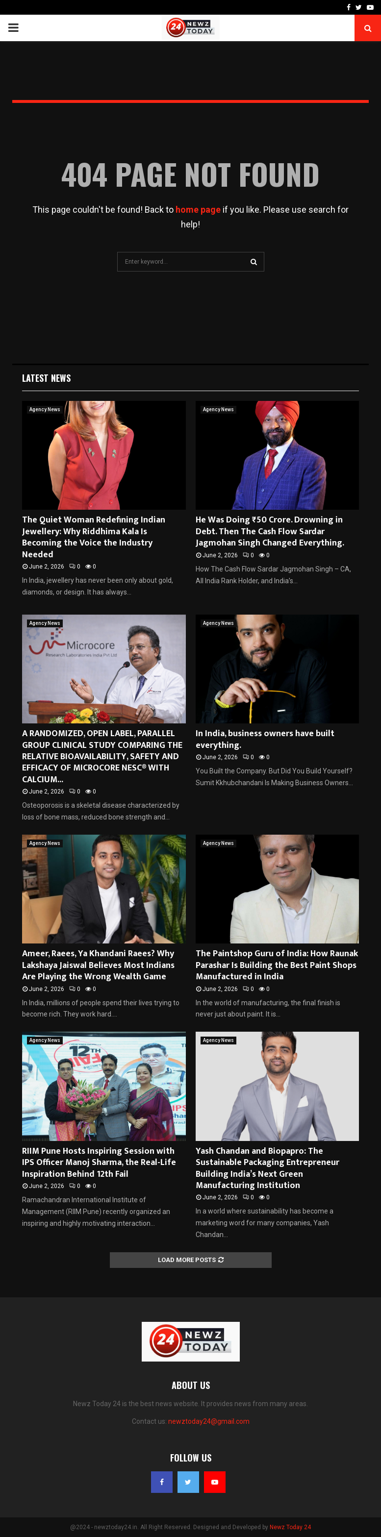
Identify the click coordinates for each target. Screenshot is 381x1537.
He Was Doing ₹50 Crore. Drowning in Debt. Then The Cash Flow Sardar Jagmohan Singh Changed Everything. (270, 531)
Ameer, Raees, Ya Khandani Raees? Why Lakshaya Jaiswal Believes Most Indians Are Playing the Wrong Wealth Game (98, 965)
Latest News (46, 378)
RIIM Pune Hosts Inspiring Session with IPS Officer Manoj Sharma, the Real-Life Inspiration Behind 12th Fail (99, 1163)
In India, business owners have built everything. (265, 739)
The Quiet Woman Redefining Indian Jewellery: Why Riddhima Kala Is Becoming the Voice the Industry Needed (93, 537)
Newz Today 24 (290, 1527)
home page (198, 209)
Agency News (44, 409)
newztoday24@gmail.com (209, 1421)
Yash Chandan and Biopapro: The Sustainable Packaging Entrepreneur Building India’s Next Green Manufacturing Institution (267, 1168)
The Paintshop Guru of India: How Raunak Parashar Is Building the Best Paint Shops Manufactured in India (277, 965)
